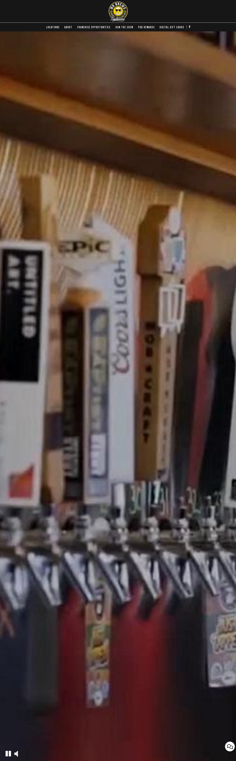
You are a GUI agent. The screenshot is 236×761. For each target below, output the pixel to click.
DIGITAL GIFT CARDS (172, 27)
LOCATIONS (52, 27)
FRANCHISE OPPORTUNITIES (93, 27)
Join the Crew (124, 27)
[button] (8, 754)
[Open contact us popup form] (230, 752)
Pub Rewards (146, 27)
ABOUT (68, 27)
